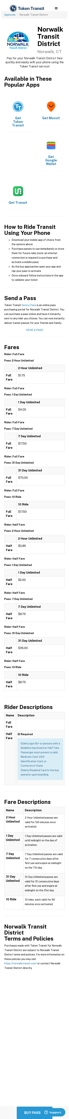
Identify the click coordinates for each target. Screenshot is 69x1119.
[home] (26, 8)
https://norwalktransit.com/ (20, 963)
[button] (56, 8)
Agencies (9, 14)
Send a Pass (29, 305)
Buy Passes (34, 1113)
